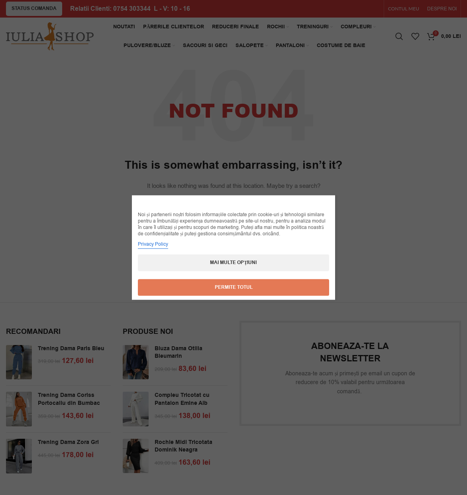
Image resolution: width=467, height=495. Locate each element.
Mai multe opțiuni (233, 262)
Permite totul (234, 287)
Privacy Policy (153, 244)
